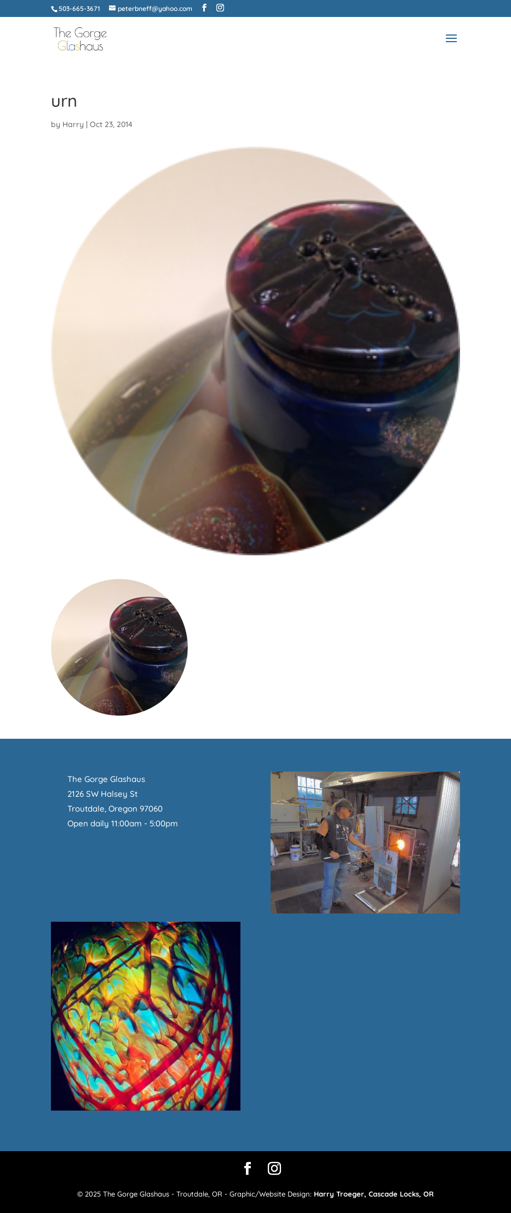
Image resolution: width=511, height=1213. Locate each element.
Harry (73, 124)
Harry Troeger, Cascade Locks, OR (374, 1193)
